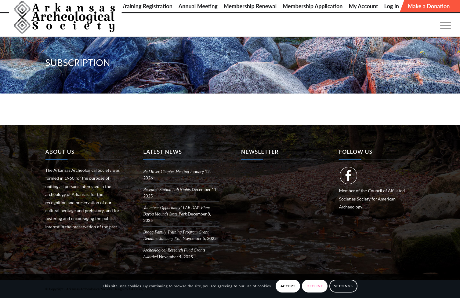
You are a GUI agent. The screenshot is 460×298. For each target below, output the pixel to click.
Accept (288, 286)
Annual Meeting (198, 6)
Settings (343, 286)
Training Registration (147, 6)
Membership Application (312, 6)
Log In (391, 6)
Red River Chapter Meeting (166, 171)
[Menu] (443, 24)
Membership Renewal (250, 6)
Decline (314, 286)
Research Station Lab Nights (166, 189)
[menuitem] (147, 6)
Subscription (77, 62)
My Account (363, 6)
